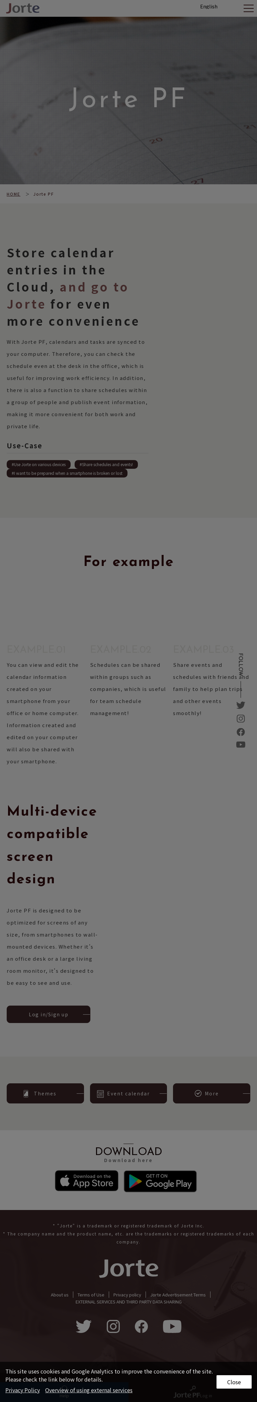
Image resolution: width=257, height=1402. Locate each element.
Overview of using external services (89, 1390)
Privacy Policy (22, 1390)
